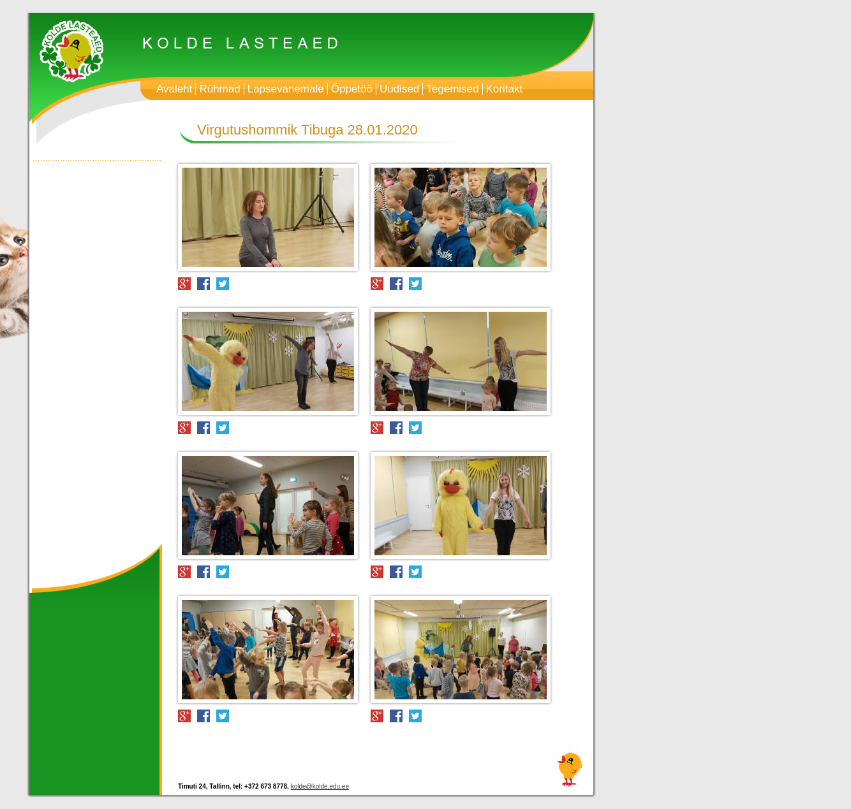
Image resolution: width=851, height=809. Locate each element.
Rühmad (219, 89)
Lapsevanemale (286, 89)
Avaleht (174, 89)
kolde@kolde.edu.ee (320, 786)
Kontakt (504, 89)
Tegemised (452, 89)
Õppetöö (352, 89)
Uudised (399, 89)
